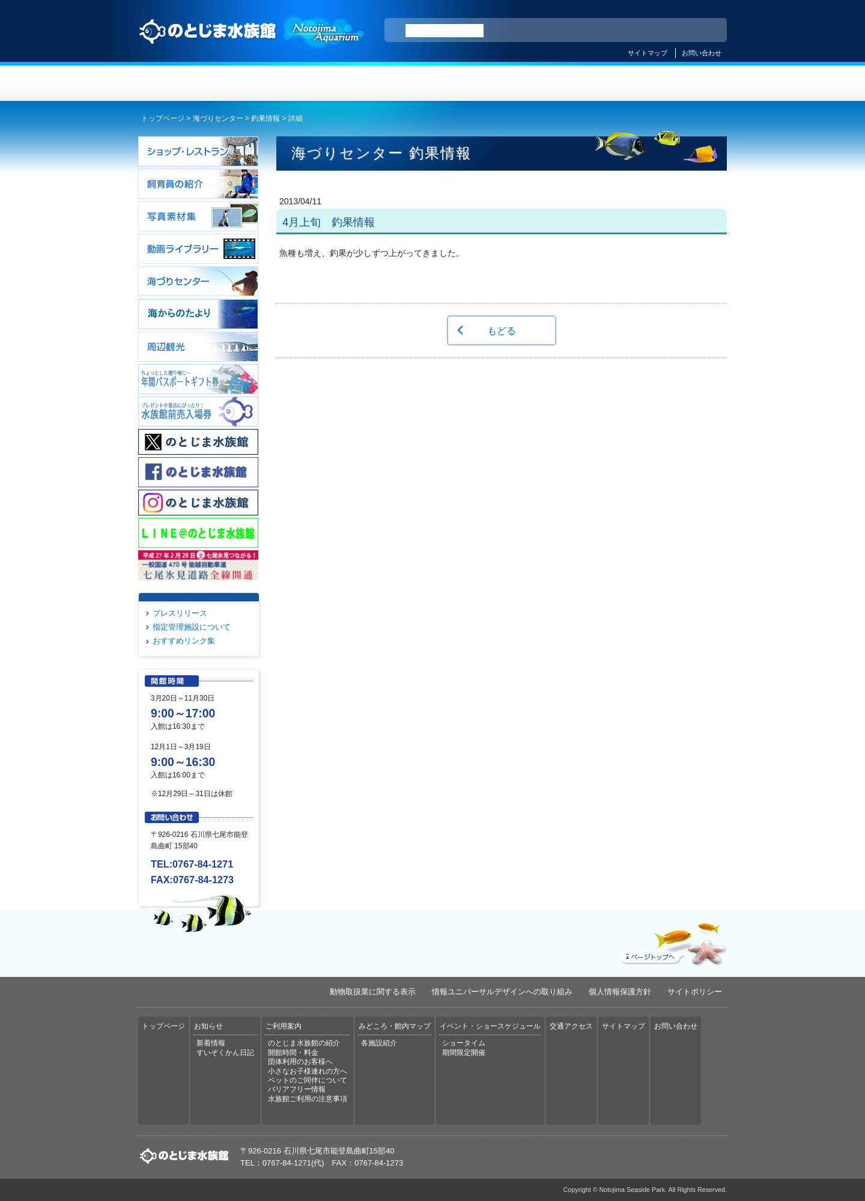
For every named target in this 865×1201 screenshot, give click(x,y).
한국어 (704, 31)
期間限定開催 (463, 1052)
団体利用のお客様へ (300, 1061)
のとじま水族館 (252, 42)
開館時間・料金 (293, 1052)
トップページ (187, 83)
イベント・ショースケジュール (579, 83)
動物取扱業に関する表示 (373, 991)
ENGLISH (613, 31)
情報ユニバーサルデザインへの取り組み (502, 991)
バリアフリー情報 (297, 1089)
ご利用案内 (383, 83)
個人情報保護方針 (620, 991)
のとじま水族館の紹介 (304, 1043)
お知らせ (286, 83)
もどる (501, 330)
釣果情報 (265, 118)
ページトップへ (672, 941)
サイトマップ (647, 52)
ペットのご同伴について (307, 1080)
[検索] (444, 30)
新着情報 (210, 1043)
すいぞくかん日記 (225, 1052)
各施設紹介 (379, 1043)
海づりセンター (218, 118)
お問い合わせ (701, 52)
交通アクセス (677, 83)
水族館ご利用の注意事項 (307, 1099)
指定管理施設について (192, 626)
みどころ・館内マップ (481, 83)
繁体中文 (676, 31)
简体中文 (645, 31)
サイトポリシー (694, 991)
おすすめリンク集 (184, 640)
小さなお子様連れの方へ (307, 1071)
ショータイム (463, 1043)
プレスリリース (180, 613)
